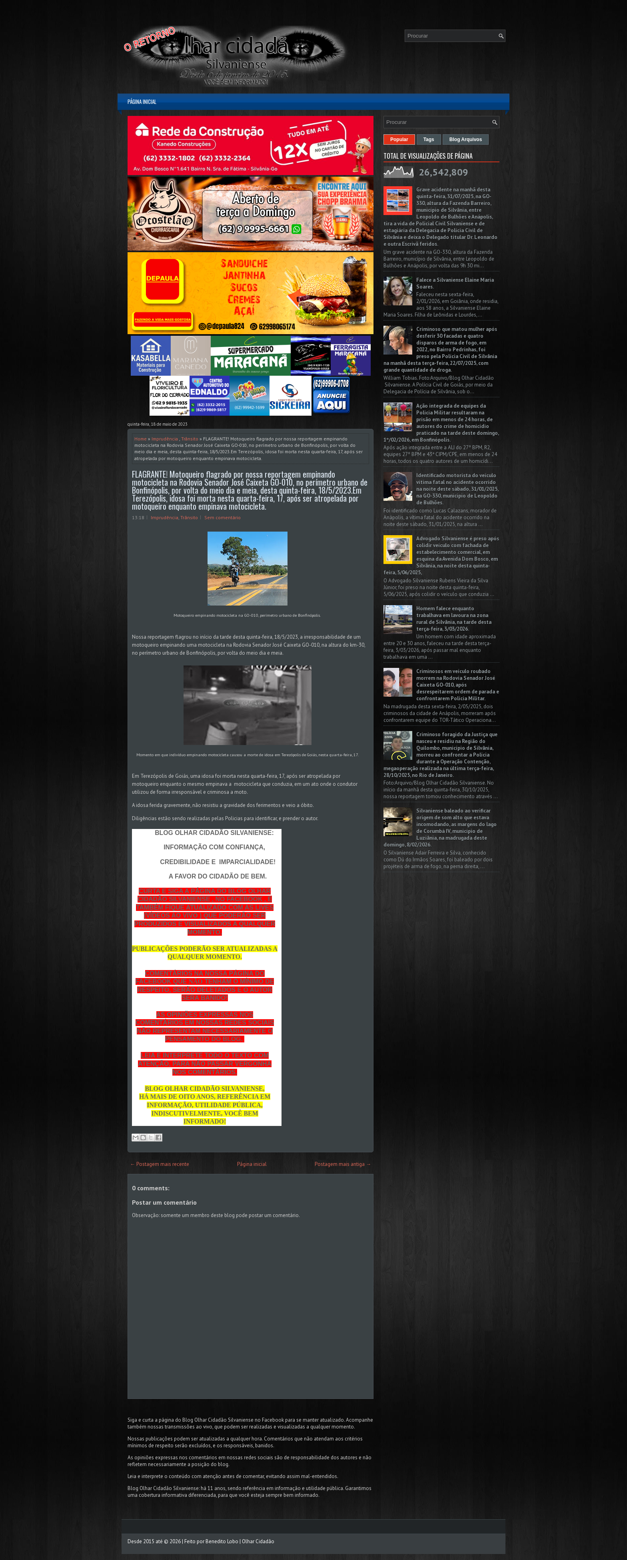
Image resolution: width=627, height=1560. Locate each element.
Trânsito (189, 439)
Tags (428, 139)
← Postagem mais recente (159, 1164)
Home (140, 439)
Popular (399, 139)
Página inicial (142, 102)
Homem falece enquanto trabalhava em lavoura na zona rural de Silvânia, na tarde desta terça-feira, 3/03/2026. (453, 618)
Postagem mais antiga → (343, 1164)
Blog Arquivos (465, 139)
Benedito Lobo (222, 1541)
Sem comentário (222, 517)
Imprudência (165, 439)
